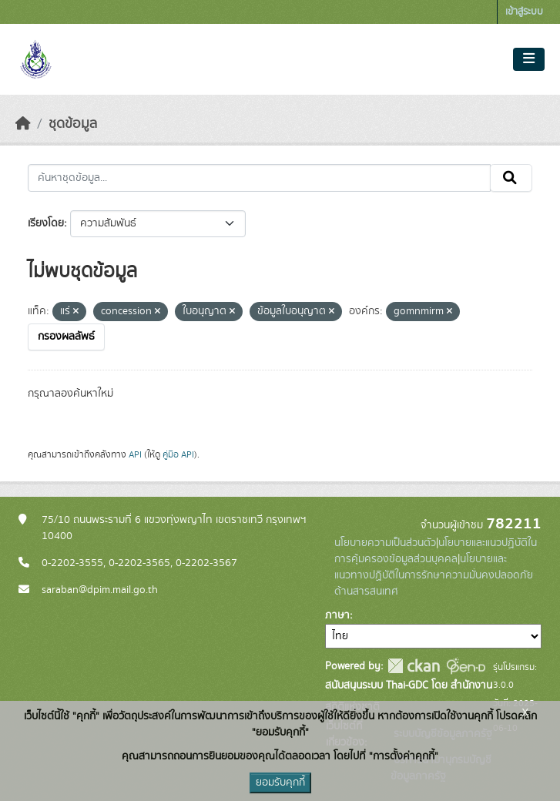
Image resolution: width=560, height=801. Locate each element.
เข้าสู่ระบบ (524, 12)
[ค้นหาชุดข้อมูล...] (259, 178)
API (135, 454)
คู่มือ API (178, 454)
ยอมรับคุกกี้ (280, 782)
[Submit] (511, 178)
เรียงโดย (46, 223)
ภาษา (337, 615)
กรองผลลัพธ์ (66, 336)
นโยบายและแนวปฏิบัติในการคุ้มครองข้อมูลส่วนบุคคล (435, 551)
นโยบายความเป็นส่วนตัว (385, 543)
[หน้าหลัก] (23, 124)
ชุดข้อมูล (73, 124)
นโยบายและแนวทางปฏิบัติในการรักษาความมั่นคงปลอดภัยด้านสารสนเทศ (433, 575)
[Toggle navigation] (529, 59)
